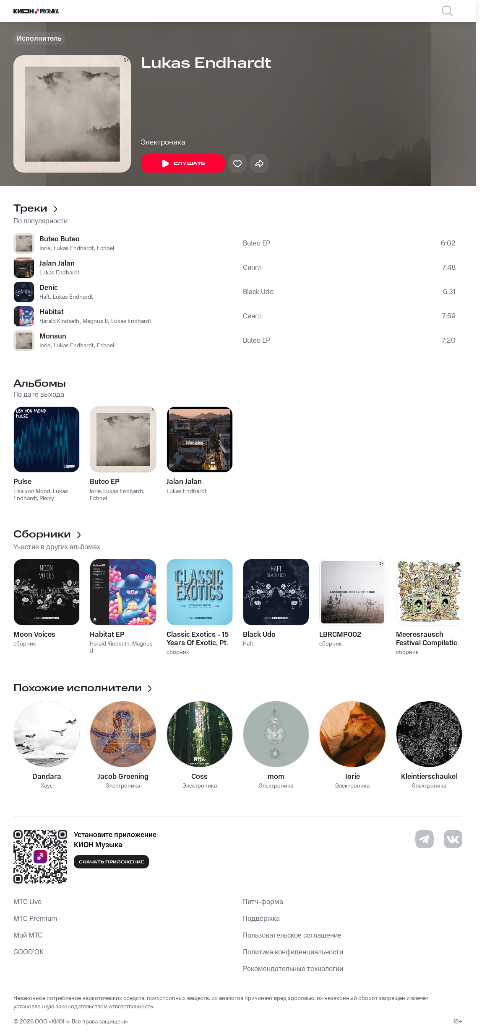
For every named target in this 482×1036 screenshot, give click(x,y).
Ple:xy (46, 498)
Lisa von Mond (31, 491)
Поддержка (261, 919)
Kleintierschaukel (429, 776)
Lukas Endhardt (74, 248)
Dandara (46, 776)
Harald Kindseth (59, 321)
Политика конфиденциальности (293, 952)
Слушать (183, 164)
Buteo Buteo (59, 239)
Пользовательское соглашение (292, 935)
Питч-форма (263, 902)
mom (276, 776)
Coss (199, 776)
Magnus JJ (95, 321)
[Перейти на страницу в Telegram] (424, 839)
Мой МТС (27, 935)
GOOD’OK (28, 952)
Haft (44, 297)
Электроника (163, 142)
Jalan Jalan (57, 263)
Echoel (105, 248)
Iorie (44, 248)
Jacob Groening (123, 776)
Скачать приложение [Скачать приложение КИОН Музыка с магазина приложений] (111, 862)
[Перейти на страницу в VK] (453, 839)
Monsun (52, 336)
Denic (48, 288)
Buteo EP (256, 243)
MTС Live (27, 902)
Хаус (47, 786)
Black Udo (258, 292)
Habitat (51, 312)
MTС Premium (35, 919)
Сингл (252, 268)
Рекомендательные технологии (293, 969)
